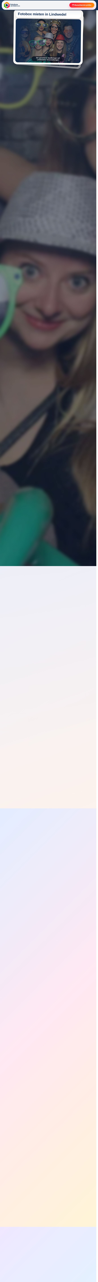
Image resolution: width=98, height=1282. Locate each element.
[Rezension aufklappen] (30, 1099)
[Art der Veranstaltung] (48, 1218)
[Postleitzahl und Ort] (48, 1191)
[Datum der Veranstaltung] (48, 1156)
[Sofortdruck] (48, 1275)
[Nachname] (48, 1174)
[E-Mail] (48, 1209)
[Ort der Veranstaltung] (48, 1245)
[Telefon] (48, 1200)
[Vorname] (48, 1165)
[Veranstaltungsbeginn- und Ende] (48, 1236)
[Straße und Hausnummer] (48, 1183)
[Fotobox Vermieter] (12, 5)
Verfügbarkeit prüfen (48, 629)
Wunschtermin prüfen (81, 5)
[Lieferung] (48, 1267)
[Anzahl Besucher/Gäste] (48, 1227)
